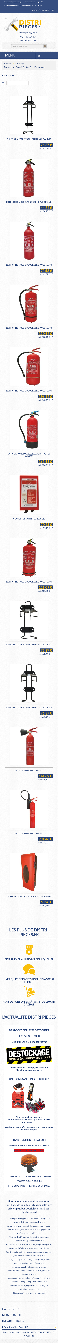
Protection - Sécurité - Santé (17, 67)
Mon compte (12, 1315)
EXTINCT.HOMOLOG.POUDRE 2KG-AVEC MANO (29, 265)
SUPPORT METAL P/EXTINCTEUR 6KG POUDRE (29, 139)
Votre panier (28, 36)
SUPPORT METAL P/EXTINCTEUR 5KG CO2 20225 (29, 707)
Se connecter (28, 40)
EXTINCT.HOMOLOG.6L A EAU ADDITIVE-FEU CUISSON (29, 455)
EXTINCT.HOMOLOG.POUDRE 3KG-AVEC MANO (29, 582)
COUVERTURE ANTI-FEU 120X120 (29, 519)
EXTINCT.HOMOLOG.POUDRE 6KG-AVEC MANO (29, 328)
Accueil (7, 63)
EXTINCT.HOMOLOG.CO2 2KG (29, 770)
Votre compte (28, 33)
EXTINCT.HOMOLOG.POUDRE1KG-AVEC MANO (29, 202)
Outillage (20, 63)
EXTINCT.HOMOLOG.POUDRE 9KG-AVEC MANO (29, 391)
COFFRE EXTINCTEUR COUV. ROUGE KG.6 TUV (29, 896)
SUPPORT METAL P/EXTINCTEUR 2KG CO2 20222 (29, 644)
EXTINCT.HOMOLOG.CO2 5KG (29, 833)
